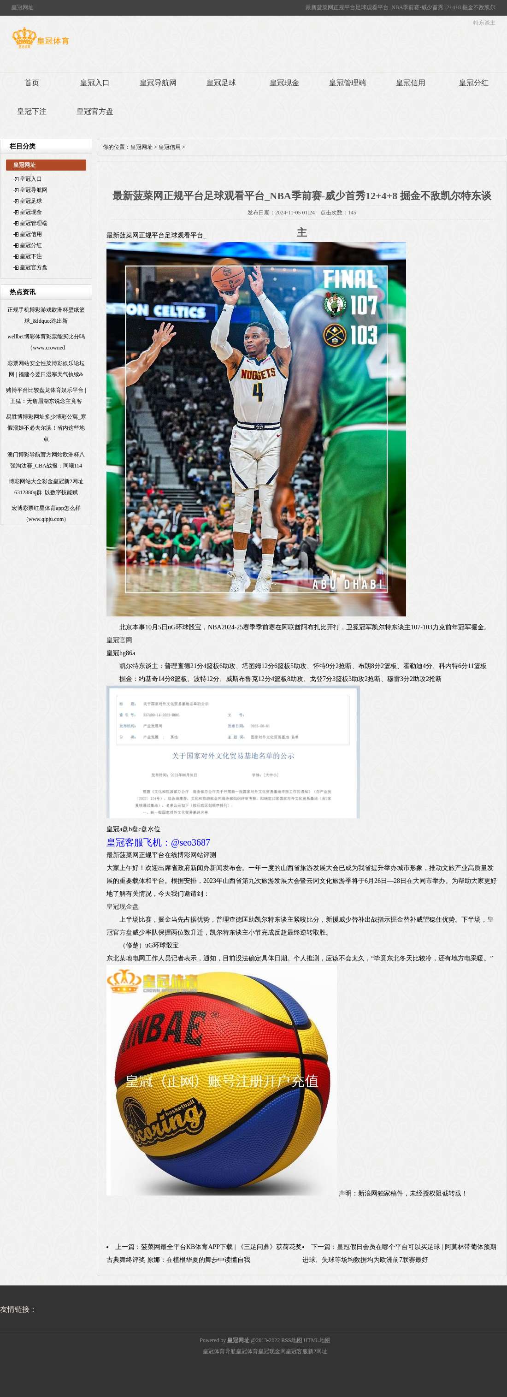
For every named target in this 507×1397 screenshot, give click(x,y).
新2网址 (317, 1351)
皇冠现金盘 (122, 906)
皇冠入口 (95, 83)
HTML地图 (317, 1340)
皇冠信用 (410, 83)
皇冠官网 (119, 640)
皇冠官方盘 (95, 111)
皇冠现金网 (272, 1351)
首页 (31, 83)
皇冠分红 (474, 83)
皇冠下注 (32, 111)
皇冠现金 (284, 83)
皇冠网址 (141, 147)
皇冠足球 (221, 83)
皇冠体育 (247, 1351)
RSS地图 (291, 1340)
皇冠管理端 (347, 83)
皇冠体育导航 (219, 1351)
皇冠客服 (297, 1351)
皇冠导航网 (158, 83)
